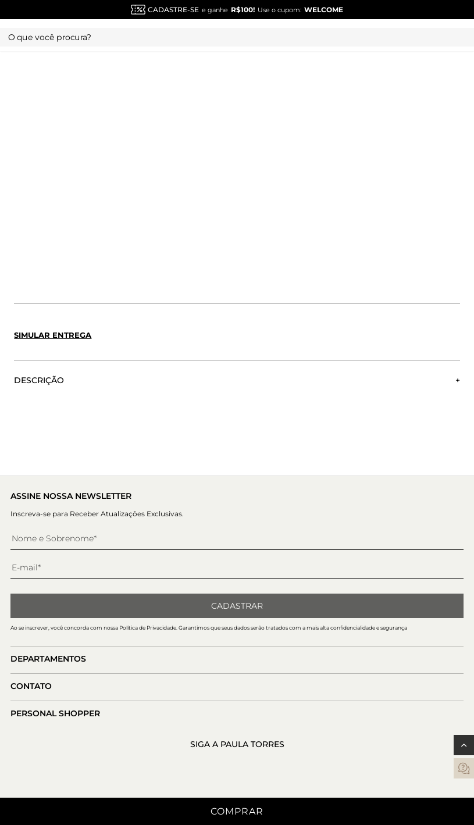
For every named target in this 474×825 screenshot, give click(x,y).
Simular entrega (52, 335)
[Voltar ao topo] (464, 745)
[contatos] (464, 768)
